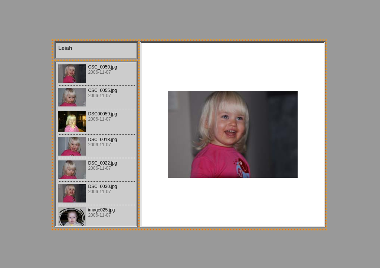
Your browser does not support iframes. (96, 144)
